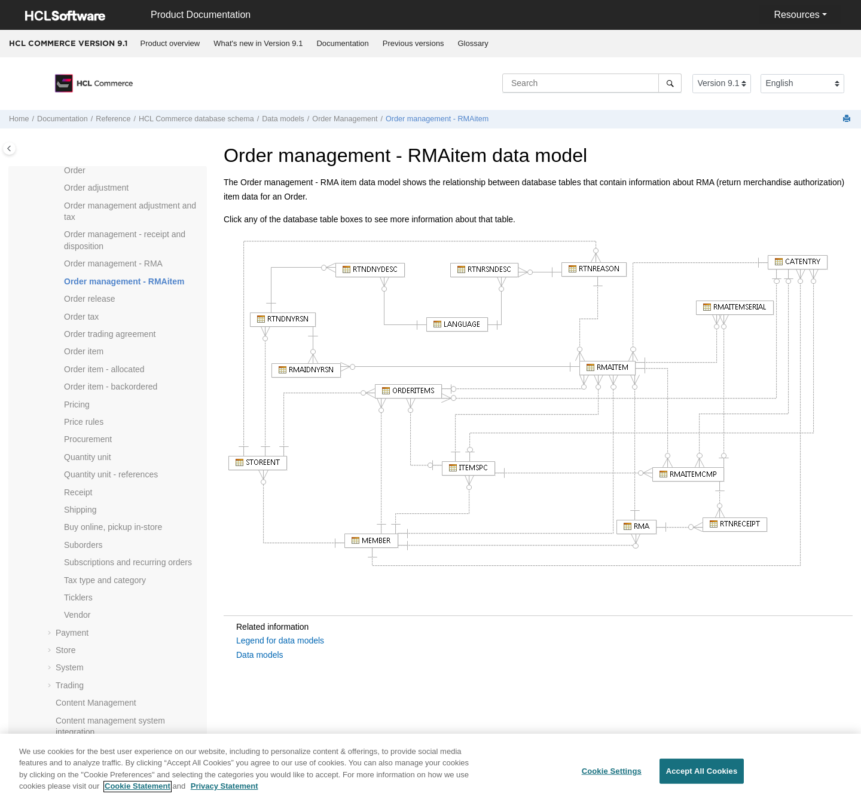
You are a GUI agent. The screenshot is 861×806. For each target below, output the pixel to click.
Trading (70, 685)
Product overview (170, 43)
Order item (83, 351)
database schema (196, 119)
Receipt (78, 492)
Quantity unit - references (111, 474)
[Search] (670, 83)
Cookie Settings (612, 777)
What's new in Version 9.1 (258, 43)
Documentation (342, 43)
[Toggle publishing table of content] (9, 148)
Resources (796, 15)
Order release (89, 299)
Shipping (80, 509)
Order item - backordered (110, 386)
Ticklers (78, 597)
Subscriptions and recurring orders (128, 562)
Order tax (81, 316)
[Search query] (592, 83)
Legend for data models (280, 640)
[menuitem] (170, 43)
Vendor (77, 615)
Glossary (472, 43)
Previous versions (413, 43)
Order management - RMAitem (437, 119)
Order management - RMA (113, 263)
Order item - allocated (104, 369)
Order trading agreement (109, 334)
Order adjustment (96, 187)
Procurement (88, 439)
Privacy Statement (224, 793)
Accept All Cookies (702, 777)
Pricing (77, 404)
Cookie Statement (137, 793)
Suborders (83, 545)
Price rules (83, 422)
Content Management (96, 702)
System (70, 667)
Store (65, 650)
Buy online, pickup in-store (113, 527)
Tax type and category (105, 580)
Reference (113, 119)
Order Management (344, 119)
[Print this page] (848, 119)
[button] (59, 171)
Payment (72, 633)
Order (75, 170)
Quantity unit (87, 457)
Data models (283, 119)
